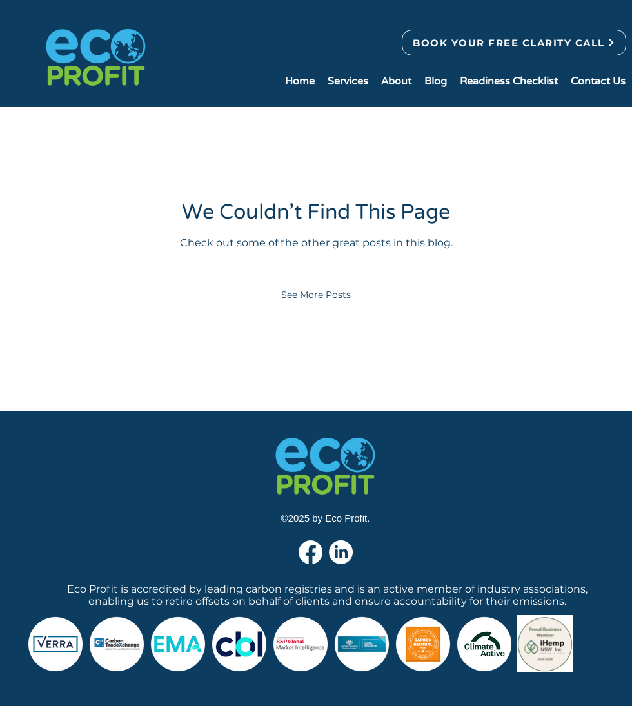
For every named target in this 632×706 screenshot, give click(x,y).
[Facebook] (310, 552)
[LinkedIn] (341, 552)
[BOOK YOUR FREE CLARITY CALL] (514, 42)
